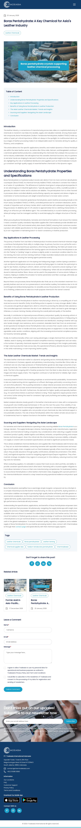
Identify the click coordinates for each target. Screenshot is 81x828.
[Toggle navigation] (74, 5)
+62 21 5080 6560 (12, 772)
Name (6, 625)
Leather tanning (49, 542)
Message (7, 647)
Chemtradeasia (62, 547)
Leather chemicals (14, 542)
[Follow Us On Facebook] (7, 811)
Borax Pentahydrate (65, 426)
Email (6, 637)
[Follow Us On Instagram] (13, 811)
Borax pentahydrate (32, 542)
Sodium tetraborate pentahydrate (40, 547)
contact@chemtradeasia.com (17, 769)
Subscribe (70, 721)
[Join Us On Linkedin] (19, 811)
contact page (20, 527)
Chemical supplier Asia (15, 547)
